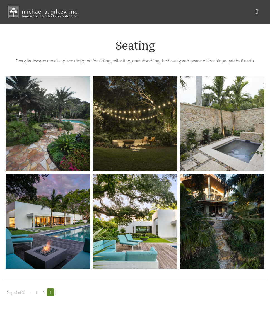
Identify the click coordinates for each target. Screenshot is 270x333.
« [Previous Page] (29, 292)
